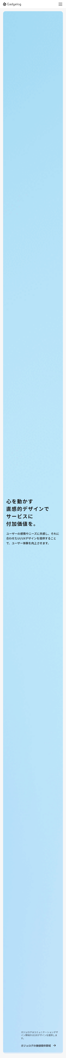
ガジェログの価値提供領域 (36, 1045)
